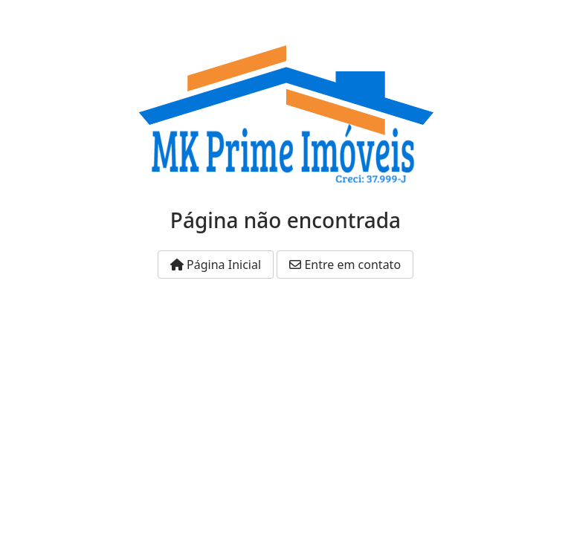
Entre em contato (345, 264)
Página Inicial (215, 264)
